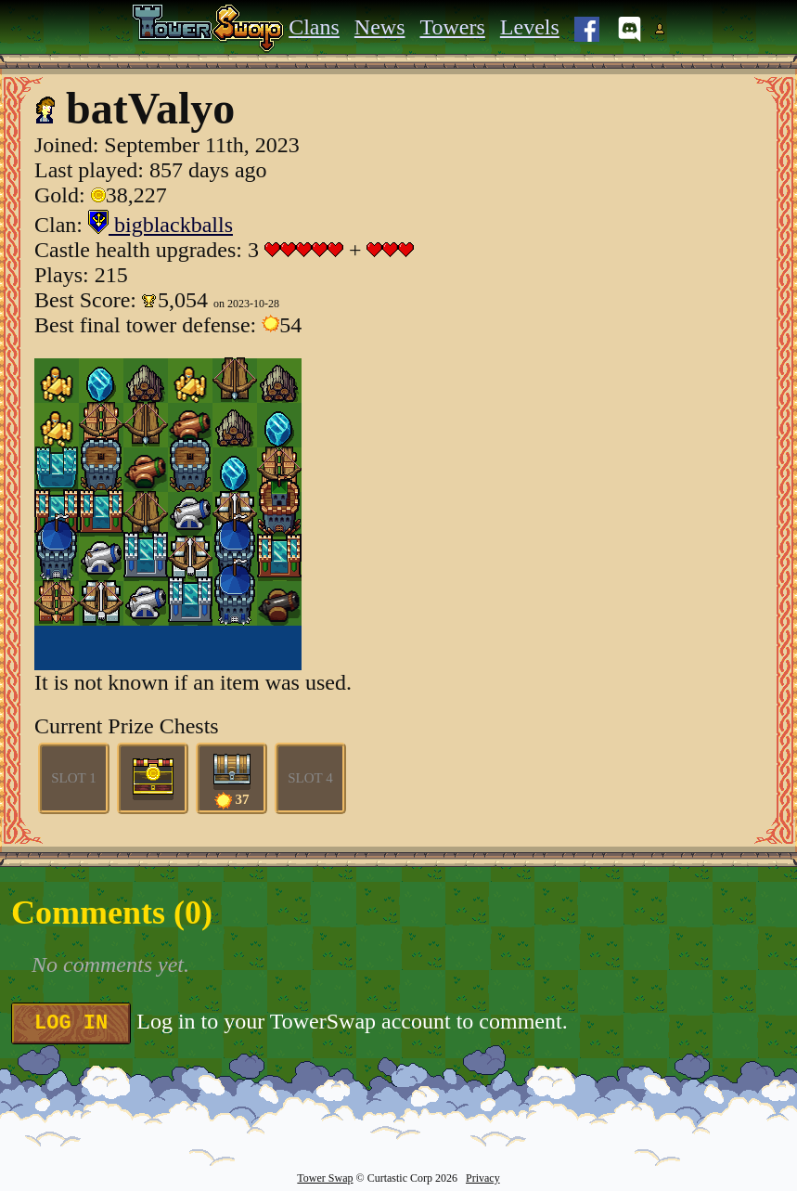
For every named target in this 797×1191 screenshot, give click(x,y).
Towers (452, 27)
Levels (529, 27)
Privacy (483, 1178)
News (379, 27)
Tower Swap (325, 1178)
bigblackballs (160, 225)
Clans (314, 27)
